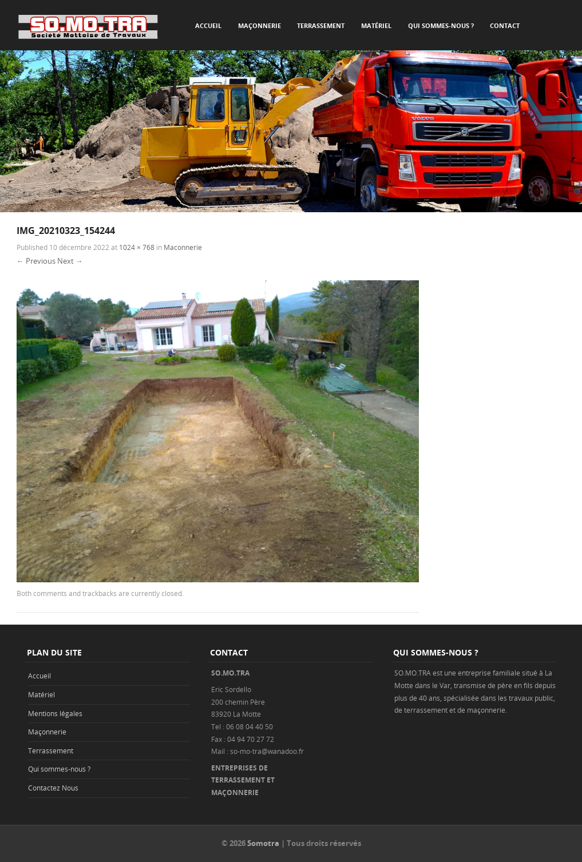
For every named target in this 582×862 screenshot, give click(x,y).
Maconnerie (183, 247)
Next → (70, 261)
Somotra (263, 843)
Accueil (208, 25)
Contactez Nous (53, 787)
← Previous (36, 261)
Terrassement (321, 25)
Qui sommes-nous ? (441, 25)
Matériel (376, 25)
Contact (505, 25)
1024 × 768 (137, 247)
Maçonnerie (259, 25)
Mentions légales (55, 713)
